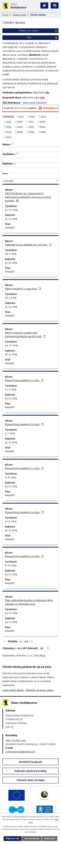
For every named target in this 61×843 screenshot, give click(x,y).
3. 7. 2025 (10, 433)
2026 (43, 131)
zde (47, 92)
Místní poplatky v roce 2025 (23, 288)
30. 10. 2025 (11, 345)
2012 (21, 116)
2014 (43, 116)
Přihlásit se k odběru (38, 30)
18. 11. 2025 (11, 354)
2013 (32, 116)
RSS (42, 37)
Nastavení (49, 838)
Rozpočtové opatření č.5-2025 (24, 556)
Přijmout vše (12, 838)
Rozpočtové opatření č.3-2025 (24, 468)
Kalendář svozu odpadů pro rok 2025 (28, 244)
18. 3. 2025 (10, 297)
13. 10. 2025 (11, 613)
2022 (42, 126)
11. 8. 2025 (10, 477)
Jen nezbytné (31, 838)
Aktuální (9, 227)
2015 (8, 121)
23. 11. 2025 (11, 621)
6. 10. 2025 (11, 565)
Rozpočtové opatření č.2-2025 (24, 424)
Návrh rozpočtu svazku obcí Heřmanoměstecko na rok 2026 (25, 334)
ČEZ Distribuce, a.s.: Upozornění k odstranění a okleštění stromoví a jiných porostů (28, 197)
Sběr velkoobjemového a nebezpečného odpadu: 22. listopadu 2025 (29, 602)
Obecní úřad (19, 15)
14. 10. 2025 (11, 209)
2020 (20, 126)
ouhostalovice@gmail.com (20, 751)
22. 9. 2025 (10, 521)
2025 (31, 131)
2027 (8, 137)
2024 (20, 131)
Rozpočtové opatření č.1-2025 (24, 380)
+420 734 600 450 (15, 740)
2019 (8, 126)
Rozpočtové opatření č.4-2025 (24, 512)
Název (7, 144)
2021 (31, 126)
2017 (31, 121)
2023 (8, 131)
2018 (42, 121)
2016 (20, 121)
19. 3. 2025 (10, 253)
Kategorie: (8, 116)
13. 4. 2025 (10, 389)
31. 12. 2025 (11, 218)
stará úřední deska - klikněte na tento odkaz (28, 690)
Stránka (12, 641)
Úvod (5, 15)
